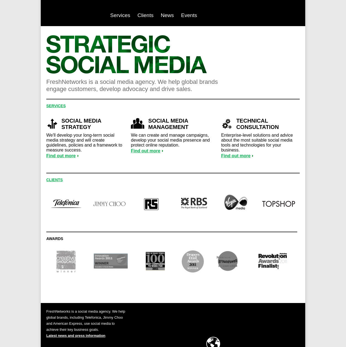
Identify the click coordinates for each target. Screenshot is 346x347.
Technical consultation (257, 124)
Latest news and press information (76, 336)
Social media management (168, 124)
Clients (145, 15)
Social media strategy (81, 124)
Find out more (61, 155)
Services (120, 15)
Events (189, 15)
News (167, 15)
